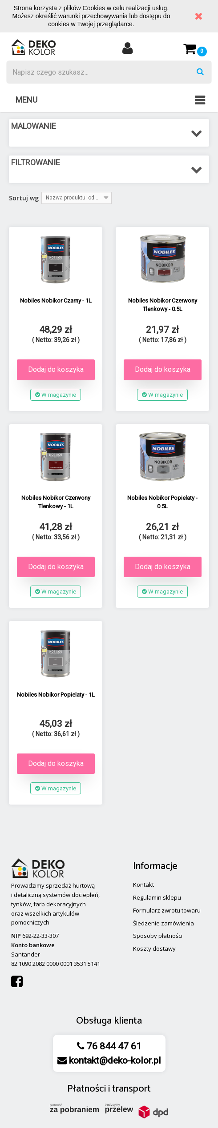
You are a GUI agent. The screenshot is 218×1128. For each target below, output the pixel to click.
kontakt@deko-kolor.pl (114, 1060)
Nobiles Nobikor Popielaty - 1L (56, 694)
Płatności (86, 1089)
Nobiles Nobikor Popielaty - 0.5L (162, 502)
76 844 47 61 (113, 1046)
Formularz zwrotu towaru (167, 910)
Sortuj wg (24, 198)
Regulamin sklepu (157, 897)
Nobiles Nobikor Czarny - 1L (56, 300)
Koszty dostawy (154, 949)
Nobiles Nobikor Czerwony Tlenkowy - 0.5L (162, 304)
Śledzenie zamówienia (163, 923)
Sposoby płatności (157, 936)
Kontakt (143, 885)
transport (131, 1089)
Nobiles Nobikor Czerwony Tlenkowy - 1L (55, 502)
